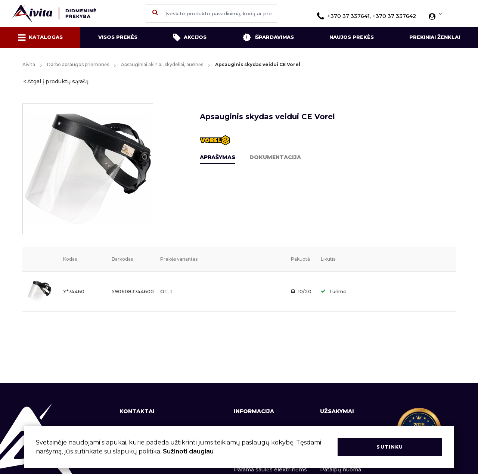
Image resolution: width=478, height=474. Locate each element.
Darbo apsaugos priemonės (78, 64)
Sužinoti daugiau (188, 451)
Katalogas (40, 37)
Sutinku (389, 447)
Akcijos (190, 37)
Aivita (28, 64)
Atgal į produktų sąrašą (58, 81)
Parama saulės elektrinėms (270, 469)
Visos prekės (117, 37)
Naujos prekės (351, 37)
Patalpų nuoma (340, 469)
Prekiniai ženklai (434, 37)
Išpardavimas (268, 37)
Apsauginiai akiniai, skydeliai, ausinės (162, 64)
